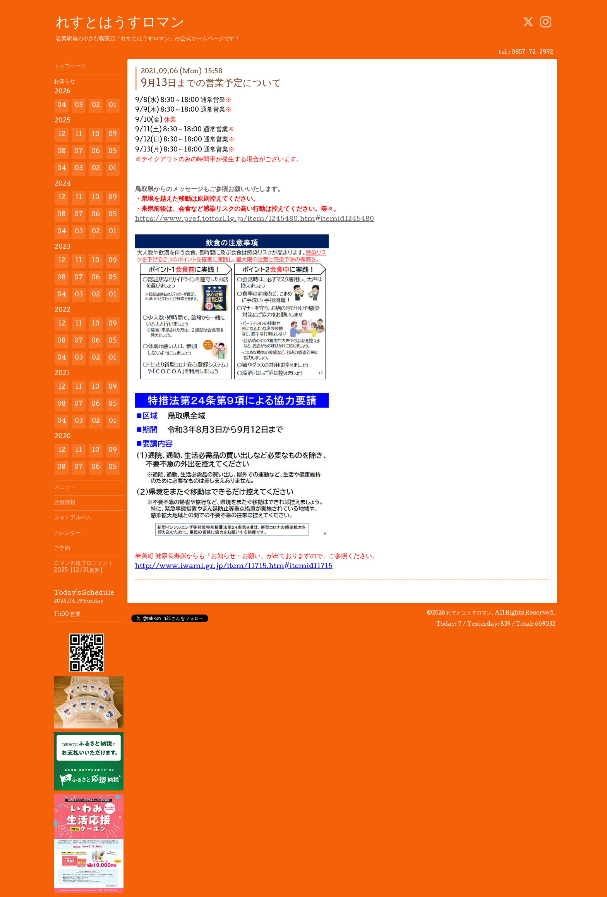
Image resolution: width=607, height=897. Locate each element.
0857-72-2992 (532, 53)
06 (95, 151)
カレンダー (67, 533)
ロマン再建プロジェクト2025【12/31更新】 (83, 567)
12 (61, 134)
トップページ (70, 67)
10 (95, 134)
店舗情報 (64, 503)
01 (113, 105)
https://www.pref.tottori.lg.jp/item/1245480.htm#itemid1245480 (254, 219)
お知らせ (64, 82)
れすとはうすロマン (120, 23)
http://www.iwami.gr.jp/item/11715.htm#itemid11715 (234, 566)
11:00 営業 (67, 615)
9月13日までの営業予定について (211, 84)
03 (79, 105)
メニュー (64, 488)
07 (78, 151)
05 (112, 151)
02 (96, 105)
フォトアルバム (73, 518)
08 (61, 151)
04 (61, 105)
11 (78, 134)
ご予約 (62, 549)
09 (112, 134)
